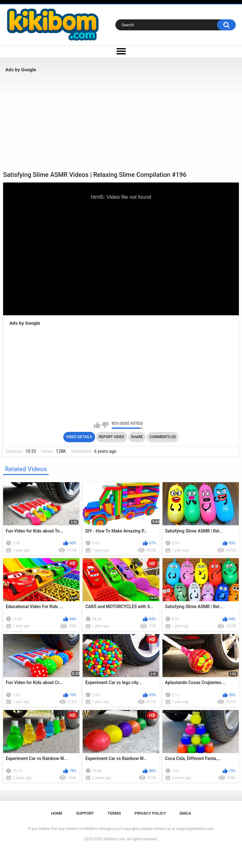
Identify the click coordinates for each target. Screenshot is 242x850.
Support (85, 813)
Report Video (111, 437)
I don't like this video (105, 425)
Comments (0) (162, 437)
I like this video (97, 425)
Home (56, 813)
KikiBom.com (115, 839)
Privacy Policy (150, 813)
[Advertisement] (121, 121)
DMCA (185, 813)
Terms (114, 813)
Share (137, 437)
